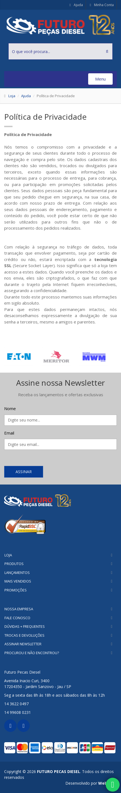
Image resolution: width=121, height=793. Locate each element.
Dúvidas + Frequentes (24, 626)
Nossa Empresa (18, 608)
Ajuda (76, 4)
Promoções (15, 590)
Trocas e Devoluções (24, 635)
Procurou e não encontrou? (31, 652)
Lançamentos (17, 572)
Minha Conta (101, 4)
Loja (11, 95)
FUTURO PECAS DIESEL (58, 771)
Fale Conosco (17, 617)
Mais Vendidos (17, 581)
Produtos (14, 563)
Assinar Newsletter (22, 643)
